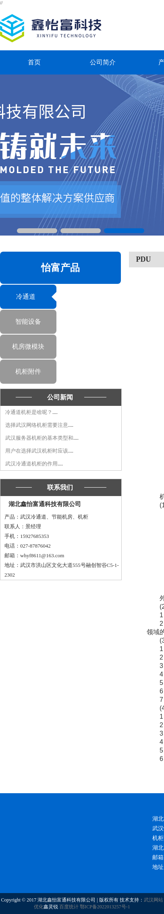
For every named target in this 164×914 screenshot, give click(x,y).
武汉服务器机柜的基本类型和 (39, 438)
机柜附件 (28, 371)
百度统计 (69, 907)
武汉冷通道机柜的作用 (31, 464)
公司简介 (103, 62)
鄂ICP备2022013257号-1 (105, 907)
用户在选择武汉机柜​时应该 (36, 451)
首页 (34, 62)
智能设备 (28, 321)
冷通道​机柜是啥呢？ (28, 412)
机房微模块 (28, 346)
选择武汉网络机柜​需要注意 (36, 425)
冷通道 (25, 296)
